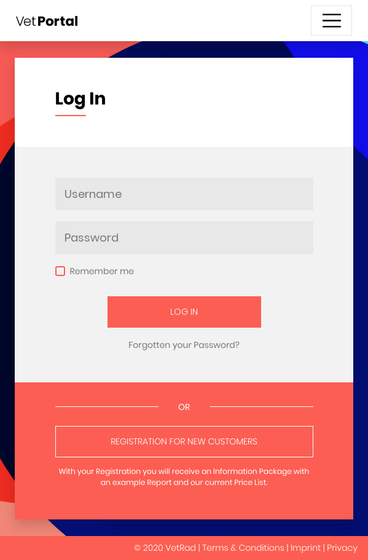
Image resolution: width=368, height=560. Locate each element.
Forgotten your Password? (184, 345)
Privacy (342, 548)
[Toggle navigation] (331, 21)
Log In (184, 312)
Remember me (102, 271)
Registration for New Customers (184, 441)
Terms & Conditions (243, 548)
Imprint (306, 548)
